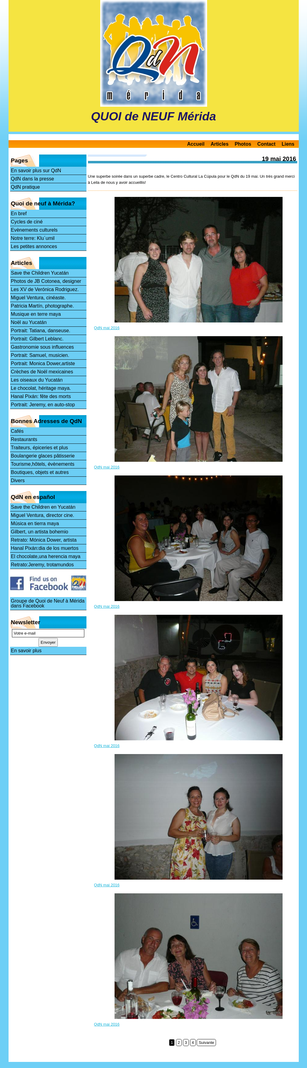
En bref (19, 213)
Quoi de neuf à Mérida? (43, 203)
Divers (18, 480)
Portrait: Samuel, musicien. (40, 355)
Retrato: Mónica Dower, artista (44, 540)
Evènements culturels (34, 230)
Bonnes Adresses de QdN (46, 421)
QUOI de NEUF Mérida (153, 116)
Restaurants (24, 439)
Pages (19, 160)
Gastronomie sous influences (42, 347)
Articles (219, 144)
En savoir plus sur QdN (36, 170)
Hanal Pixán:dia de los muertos (45, 548)
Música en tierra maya (35, 523)
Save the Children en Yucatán (43, 507)
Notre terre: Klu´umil (33, 238)
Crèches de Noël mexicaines (42, 371)
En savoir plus (26, 650)
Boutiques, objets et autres (40, 472)
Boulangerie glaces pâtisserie (43, 455)
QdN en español (33, 497)
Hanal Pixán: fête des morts (41, 396)
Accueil (196, 144)
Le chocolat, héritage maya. (41, 388)
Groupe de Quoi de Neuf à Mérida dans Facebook (48, 603)
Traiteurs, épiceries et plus (39, 447)
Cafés (17, 431)
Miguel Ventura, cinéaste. (38, 297)
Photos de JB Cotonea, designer (46, 281)
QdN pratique (25, 187)
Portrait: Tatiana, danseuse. (41, 330)
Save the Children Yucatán (40, 273)
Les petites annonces (34, 246)
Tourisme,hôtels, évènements (43, 464)
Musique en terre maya (36, 314)
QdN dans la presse (32, 178)
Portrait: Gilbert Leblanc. (37, 338)
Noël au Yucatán (29, 322)
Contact (266, 144)
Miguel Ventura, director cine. (42, 515)
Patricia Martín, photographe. (42, 305)
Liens (288, 144)
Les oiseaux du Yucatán (37, 380)
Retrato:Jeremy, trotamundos (42, 564)
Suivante (206, 1042)
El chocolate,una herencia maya (46, 556)
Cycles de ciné (27, 221)
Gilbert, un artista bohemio (39, 531)
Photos (243, 144)
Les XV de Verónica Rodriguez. (45, 289)
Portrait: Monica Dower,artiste (43, 363)
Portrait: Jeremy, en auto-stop (43, 404)
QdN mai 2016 (107, 328)
